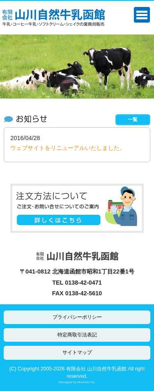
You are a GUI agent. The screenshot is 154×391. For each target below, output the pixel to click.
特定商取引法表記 (77, 334)
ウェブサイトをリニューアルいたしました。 (67, 148)
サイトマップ (77, 352)
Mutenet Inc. (87, 382)
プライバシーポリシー (77, 317)
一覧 (133, 119)
